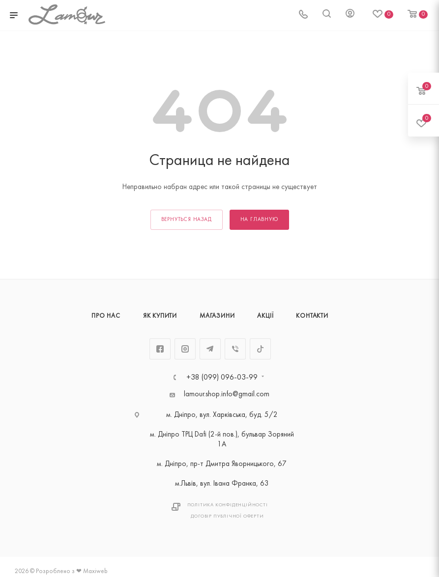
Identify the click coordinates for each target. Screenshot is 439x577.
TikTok (260, 348)
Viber (235, 348)
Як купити (160, 316)
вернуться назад (186, 219)
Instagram (185, 348)
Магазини (217, 316)
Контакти (312, 316)
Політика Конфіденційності (227, 505)
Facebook (160, 348)
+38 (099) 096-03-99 (222, 378)
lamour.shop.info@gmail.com (226, 394)
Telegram (210, 348)
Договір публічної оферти (227, 516)
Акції (265, 316)
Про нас (105, 316)
